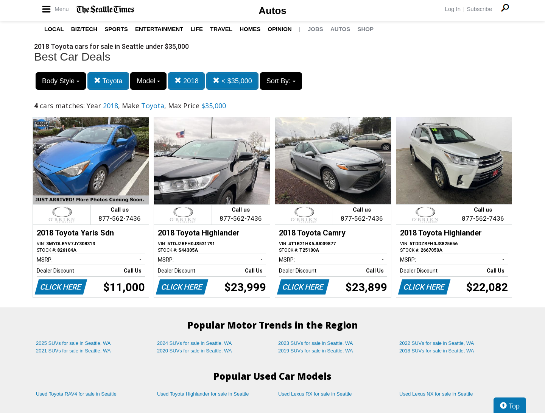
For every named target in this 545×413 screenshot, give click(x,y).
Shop (365, 29)
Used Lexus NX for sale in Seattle (436, 394)
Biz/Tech (84, 29)
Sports (116, 29)
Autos (272, 10)
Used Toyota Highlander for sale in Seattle (203, 394)
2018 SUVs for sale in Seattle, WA (436, 351)
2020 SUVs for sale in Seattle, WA (194, 351)
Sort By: (281, 81)
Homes (250, 29)
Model (148, 81)
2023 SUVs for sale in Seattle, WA (315, 343)
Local (54, 29)
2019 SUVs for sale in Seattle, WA (315, 351)
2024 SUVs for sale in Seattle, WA (194, 343)
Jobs (315, 29)
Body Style (60, 81)
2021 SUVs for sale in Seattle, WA (73, 351)
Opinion (279, 29)
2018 (186, 81)
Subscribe (479, 9)
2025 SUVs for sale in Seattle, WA (73, 343)
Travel (221, 29)
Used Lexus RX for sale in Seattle (315, 394)
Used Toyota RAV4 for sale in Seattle (76, 394)
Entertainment (159, 29)
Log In (453, 9)
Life (196, 29)
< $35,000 (232, 81)
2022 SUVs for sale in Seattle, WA (436, 343)
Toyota (108, 81)
